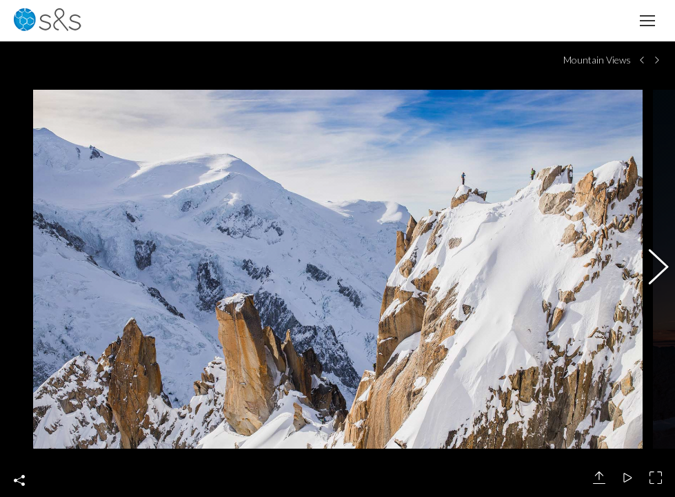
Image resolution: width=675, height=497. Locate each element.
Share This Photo (19, 480)
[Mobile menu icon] (647, 21)
